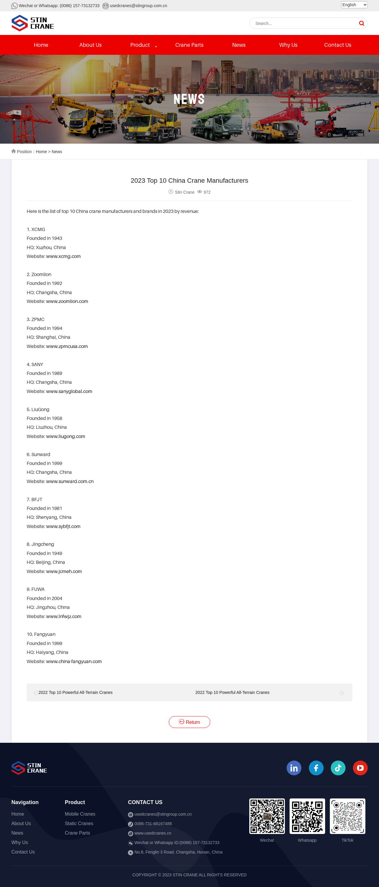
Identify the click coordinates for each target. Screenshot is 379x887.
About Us (90, 45)
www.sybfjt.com (63, 526)
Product (140, 45)
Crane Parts (189, 45)
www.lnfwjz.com (63, 616)
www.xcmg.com (63, 256)
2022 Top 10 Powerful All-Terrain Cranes (75, 692)
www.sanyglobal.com (69, 391)
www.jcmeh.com (64, 571)
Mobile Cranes (80, 814)
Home (41, 45)
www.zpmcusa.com (67, 346)
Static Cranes (79, 823)
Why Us (288, 45)
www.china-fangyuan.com (74, 661)
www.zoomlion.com (67, 301)
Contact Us (337, 45)
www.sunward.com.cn (70, 481)
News (238, 45)
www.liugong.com (65, 436)
